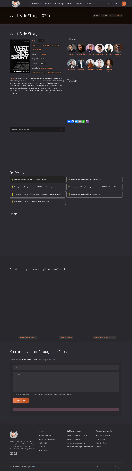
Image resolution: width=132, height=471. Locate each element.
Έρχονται (103, 435)
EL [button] (117, 4)
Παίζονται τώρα (59, 4)
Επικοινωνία (101, 467)
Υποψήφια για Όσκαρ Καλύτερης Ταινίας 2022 (86, 179)
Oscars (98, 447)
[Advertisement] (37, 109)
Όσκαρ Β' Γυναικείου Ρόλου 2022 (30, 179)
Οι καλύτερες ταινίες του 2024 (77, 443)
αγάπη (38, 90)
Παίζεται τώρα (100, 439)
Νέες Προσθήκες (101, 443)
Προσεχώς (47, 4)
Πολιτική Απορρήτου (115, 467)
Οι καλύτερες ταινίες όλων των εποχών (80, 447)
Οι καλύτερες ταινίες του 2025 (77, 439)
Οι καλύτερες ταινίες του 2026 (77, 435)
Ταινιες (104, 16)
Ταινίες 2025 (42, 447)
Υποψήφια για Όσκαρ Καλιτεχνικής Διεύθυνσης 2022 (31, 201)
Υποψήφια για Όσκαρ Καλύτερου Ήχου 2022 (85, 194)
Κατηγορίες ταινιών (44, 435)
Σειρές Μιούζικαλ (66, 337)
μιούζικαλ (42, 78)
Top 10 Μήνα (36, 4)
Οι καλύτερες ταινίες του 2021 (104, 337)
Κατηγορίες (78, 4)
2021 (41, 41)
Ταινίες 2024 (42, 450)
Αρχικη (96, 16)
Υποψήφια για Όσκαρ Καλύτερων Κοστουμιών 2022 (93, 187)
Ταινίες (69, 4)
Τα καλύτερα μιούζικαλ (27, 337)
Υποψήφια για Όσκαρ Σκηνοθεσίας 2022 (33, 187)
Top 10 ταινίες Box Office (46, 439)
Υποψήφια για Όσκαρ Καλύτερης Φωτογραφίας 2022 (37, 194)
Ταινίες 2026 (42, 443)
